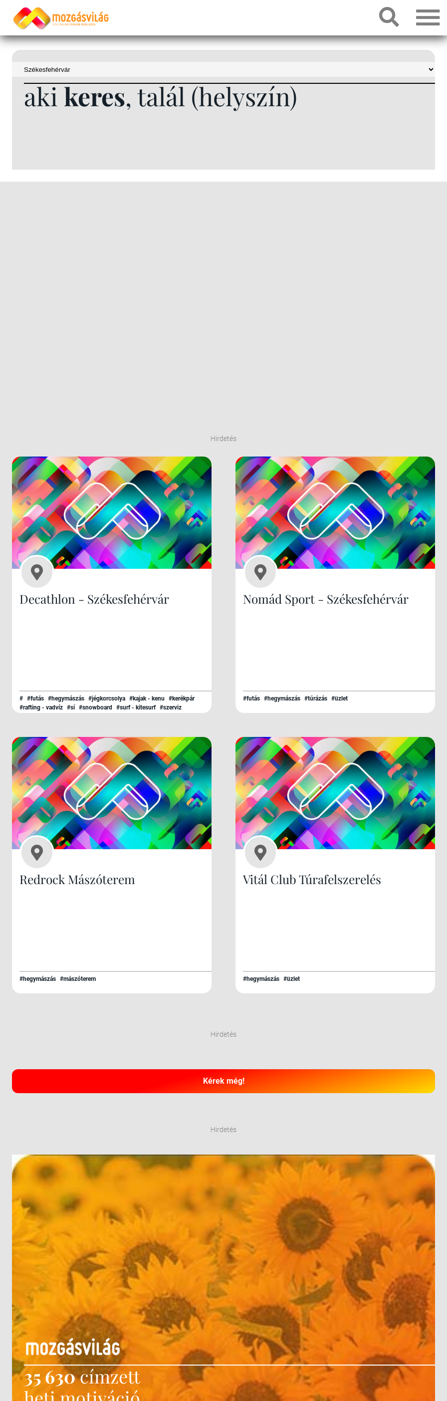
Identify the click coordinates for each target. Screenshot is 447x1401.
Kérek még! (223, 1080)
